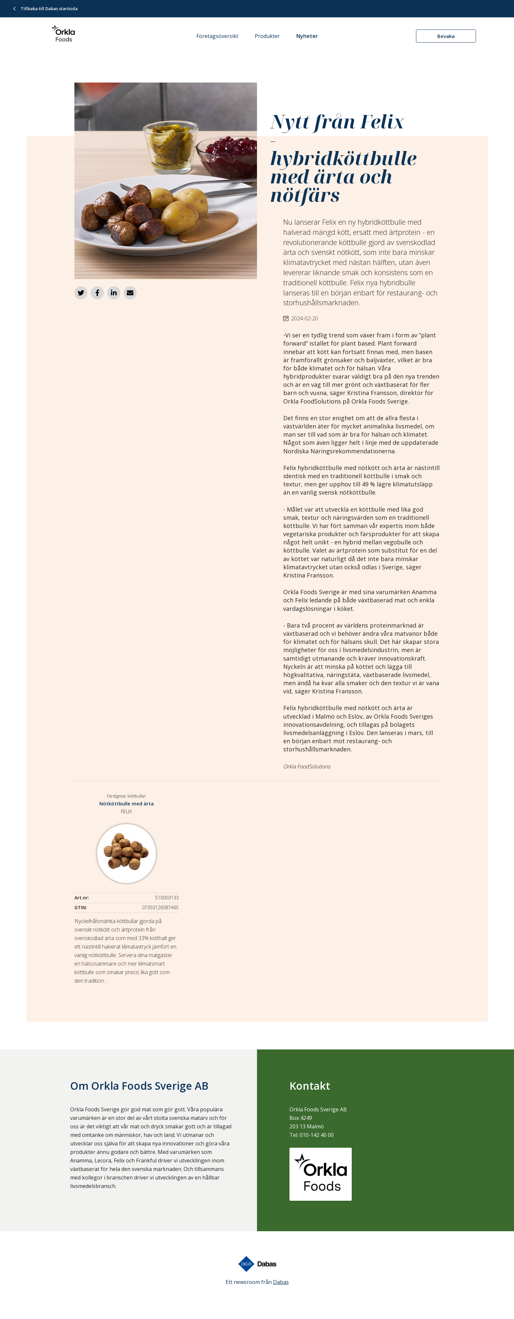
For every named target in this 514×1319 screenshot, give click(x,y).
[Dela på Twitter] (81, 292)
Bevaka (446, 36)
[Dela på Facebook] (97, 292)
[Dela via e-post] (130, 292)
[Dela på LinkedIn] (113, 292)
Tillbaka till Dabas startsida (49, 8)
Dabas (281, 1282)
